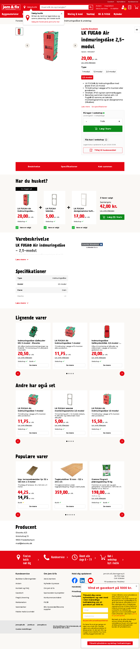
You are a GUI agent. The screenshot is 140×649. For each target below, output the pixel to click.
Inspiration (109, 6)
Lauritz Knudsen (89, 29)
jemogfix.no (42, 625)
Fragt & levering (22, 598)
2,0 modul (110, 72)
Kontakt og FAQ (22, 588)
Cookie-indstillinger (24, 629)
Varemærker (21, 607)
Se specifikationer (99, 107)
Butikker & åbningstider (26, 579)
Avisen (99, 6)
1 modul (86, 72)
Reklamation (21, 602)
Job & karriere (102, 9)
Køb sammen (105, 166)
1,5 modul (97, 72)
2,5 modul (87, 77)
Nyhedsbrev (121, 1)
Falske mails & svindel (25, 612)
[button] (66, 373)
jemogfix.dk (20, 625)
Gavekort (110, 1)
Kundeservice (133, 1)
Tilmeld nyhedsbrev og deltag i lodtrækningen (110, 643)
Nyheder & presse (51, 583)
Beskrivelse (34, 166)
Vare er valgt (25, 228)
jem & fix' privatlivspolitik (124, 614)
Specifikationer (69, 166)
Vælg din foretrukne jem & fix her (45, 22)
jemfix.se (31, 625)
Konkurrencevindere (52, 598)
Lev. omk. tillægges (88, 62)
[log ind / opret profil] (123, 7)
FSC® (46, 602)
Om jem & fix (49, 588)
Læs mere (85, 107)
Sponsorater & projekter (54, 593)
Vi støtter (114, 9)
